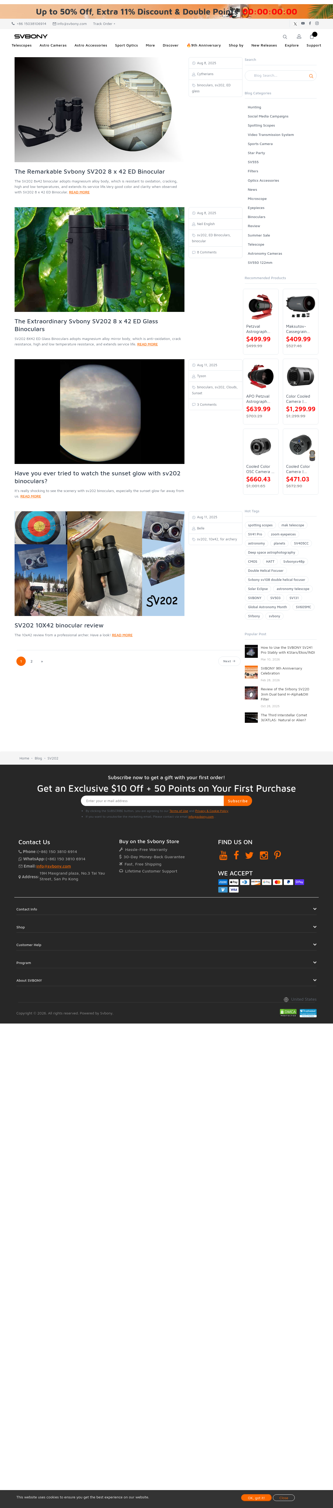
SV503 (275, 598)
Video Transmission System (271, 134)
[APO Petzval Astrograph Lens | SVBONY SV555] (260, 376)
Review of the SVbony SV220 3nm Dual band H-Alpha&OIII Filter (285, 694)
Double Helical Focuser (266, 570)
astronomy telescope (293, 589)
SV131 (294, 598)
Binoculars (257, 216)
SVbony (254, 616)
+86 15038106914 (29, 23)
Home (24, 758)
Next (229, 661)
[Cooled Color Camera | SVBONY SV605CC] (300, 446)
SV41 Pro (255, 534)
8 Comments (206, 252)
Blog (38, 758)
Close (283, 1498)
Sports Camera (260, 143)
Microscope (257, 198)
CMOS (252, 561)
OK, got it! (256, 1498)
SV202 (53, 758)
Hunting (254, 107)
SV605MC (303, 607)
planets (279, 543)
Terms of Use (179, 811)
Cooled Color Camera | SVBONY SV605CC (298, 469)
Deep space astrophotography (271, 552)
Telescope (256, 244)
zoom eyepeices (283, 534)
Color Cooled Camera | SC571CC (298, 399)
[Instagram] (264, 855)
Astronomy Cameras (265, 253)
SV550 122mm (260, 262)
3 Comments (206, 404)
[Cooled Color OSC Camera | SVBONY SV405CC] (260, 446)
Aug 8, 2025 (206, 63)
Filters (253, 171)
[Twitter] (249, 855)
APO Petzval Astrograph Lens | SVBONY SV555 (258, 399)
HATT (270, 561)
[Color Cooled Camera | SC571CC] (300, 376)
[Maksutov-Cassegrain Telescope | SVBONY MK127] (300, 306)
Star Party (256, 152)
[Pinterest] (277, 855)
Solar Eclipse (258, 589)
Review (254, 226)
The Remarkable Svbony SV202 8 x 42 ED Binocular (90, 171)
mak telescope (292, 525)
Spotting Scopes (261, 125)
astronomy (256, 543)
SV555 (253, 162)
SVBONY (254, 598)
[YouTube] (223, 855)
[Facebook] (236, 855)
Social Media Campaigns (268, 116)
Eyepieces (256, 207)
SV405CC (301, 543)
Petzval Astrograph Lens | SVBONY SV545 (256, 329)
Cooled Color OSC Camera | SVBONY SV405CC (259, 469)
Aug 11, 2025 (206, 365)
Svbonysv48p (294, 561)
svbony (274, 616)
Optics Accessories (263, 180)
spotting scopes (260, 525)
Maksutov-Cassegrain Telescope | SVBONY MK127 (297, 329)
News (252, 189)
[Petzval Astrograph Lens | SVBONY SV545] (260, 306)
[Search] (281, 75)
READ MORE (79, 192)
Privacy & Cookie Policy (211, 811)
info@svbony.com (70, 23)
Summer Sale (259, 235)
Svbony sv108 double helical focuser (276, 580)
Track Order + (104, 23)
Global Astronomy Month (267, 607)
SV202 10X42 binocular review (59, 625)
